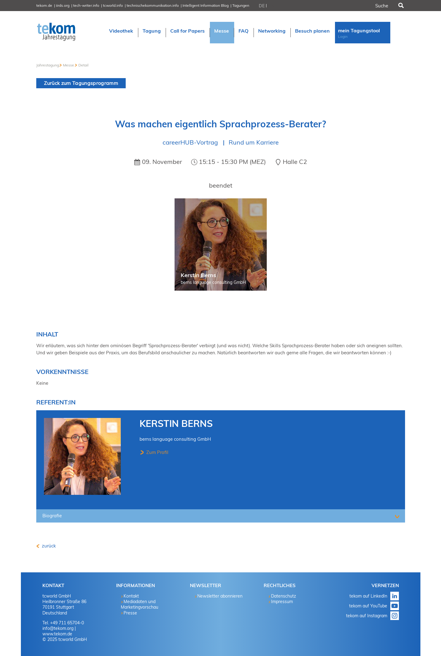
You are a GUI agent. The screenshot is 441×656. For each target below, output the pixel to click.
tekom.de (44, 5)
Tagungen (240, 5)
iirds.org (62, 5)
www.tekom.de (57, 634)
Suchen (400, 5)
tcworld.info (113, 5)
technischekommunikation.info (153, 5)
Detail (83, 65)
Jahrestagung (47, 65)
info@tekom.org (57, 628)
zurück (48, 546)
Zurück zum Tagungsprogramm (81, 83)
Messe (68, 65)
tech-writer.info (86, 5)
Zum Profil (156, 452)
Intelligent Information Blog (206, 5)
